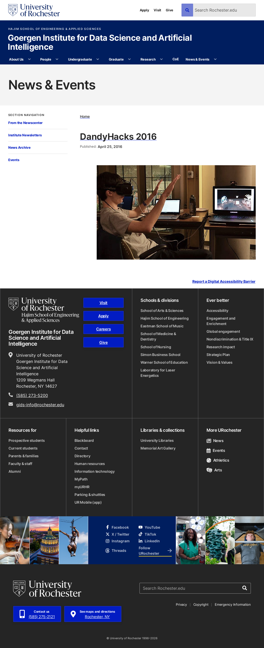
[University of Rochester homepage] (34, 10)
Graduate (116, 59)
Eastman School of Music (162, 325)
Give (169, 10)
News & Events (197, 59)
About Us (16, 59)
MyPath (81, 479)
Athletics (218, 460)
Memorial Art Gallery (158, 448)
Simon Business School (160, 354)
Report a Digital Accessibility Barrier (223, 281)
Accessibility (217, 310)
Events (13, 159)
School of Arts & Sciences (162, 310)
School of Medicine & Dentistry (158, 336)
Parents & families (24, 455)
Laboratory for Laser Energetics (158, 373)
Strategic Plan (218, 354)
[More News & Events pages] (215, 59)
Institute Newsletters (25, 135)
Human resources (90, 463)
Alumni (15, 471)
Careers (103, 329)
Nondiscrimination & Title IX (230, 339)
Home (85, 116)
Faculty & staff (20, 463)
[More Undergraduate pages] (98, 59)
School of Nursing (156, 346)
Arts (214, 470)
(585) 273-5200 (32, 395)
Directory (82, 455)
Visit (157, 10)
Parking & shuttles (90, 494)
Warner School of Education (164, 362)
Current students (23, 448)
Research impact (221, 346)
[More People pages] (57, 59)
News (215, 440)
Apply (144, 10)
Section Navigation (26, 115)
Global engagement (223, 331)
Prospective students (27, 440)
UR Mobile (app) (88, 502)
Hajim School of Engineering (164, 318)
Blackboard (84, 440)
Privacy (181, 604)
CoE (175, 59)
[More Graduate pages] (129, 59)
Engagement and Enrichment (221, 321)
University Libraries (157, 440)
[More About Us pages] (29, 59)
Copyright (201, 604)
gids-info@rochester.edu (40, 405)
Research (148, 59)
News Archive (19, 147)
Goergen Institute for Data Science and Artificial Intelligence (100, 42)
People (45, 59)
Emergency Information (233, 604)
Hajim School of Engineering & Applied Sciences (54, 29)
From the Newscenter (25, 122)
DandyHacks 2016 (118, 136)
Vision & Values (220, 362)
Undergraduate (80, 59)
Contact (81, 448)
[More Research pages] (161, 59)
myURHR (82, 486)
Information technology (95, 471)
